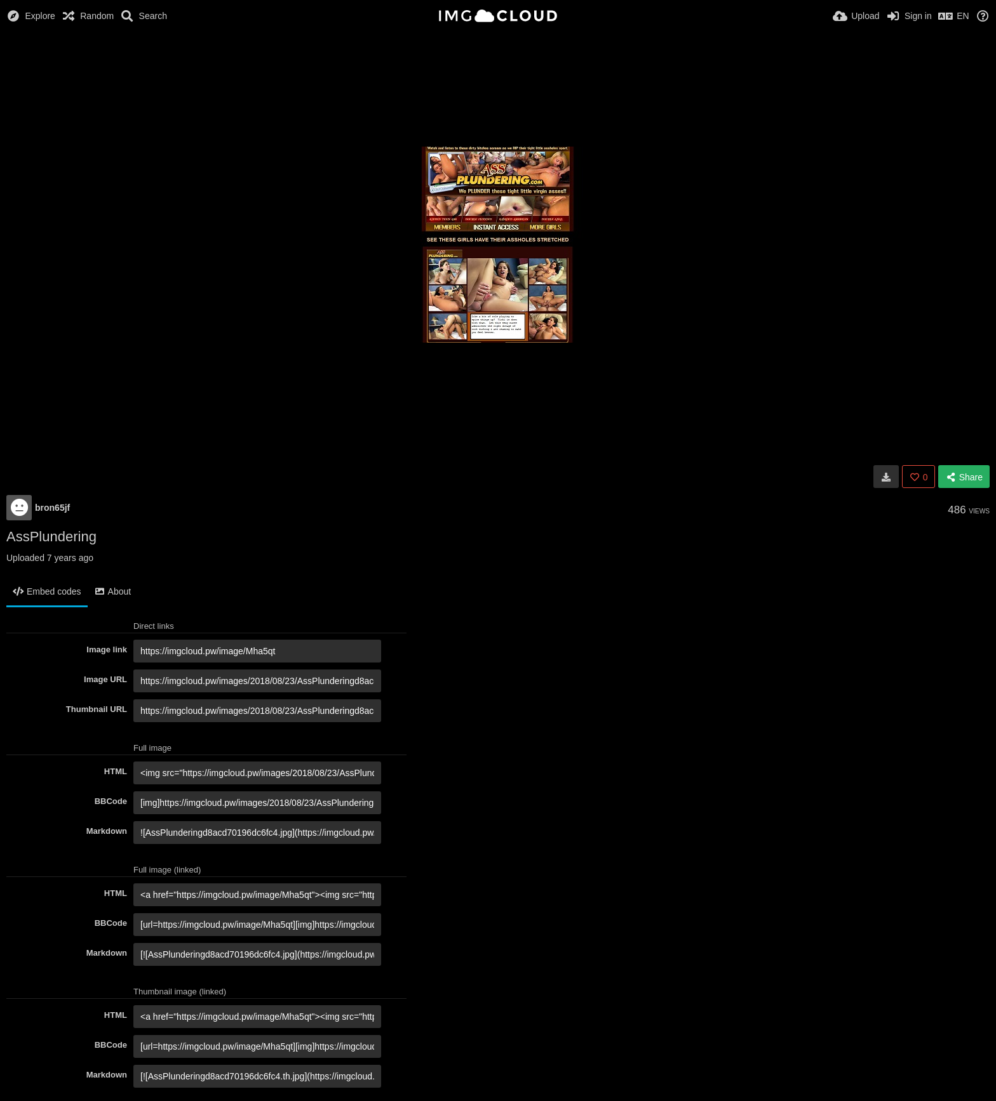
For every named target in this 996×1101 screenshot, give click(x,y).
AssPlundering (51, 536)
